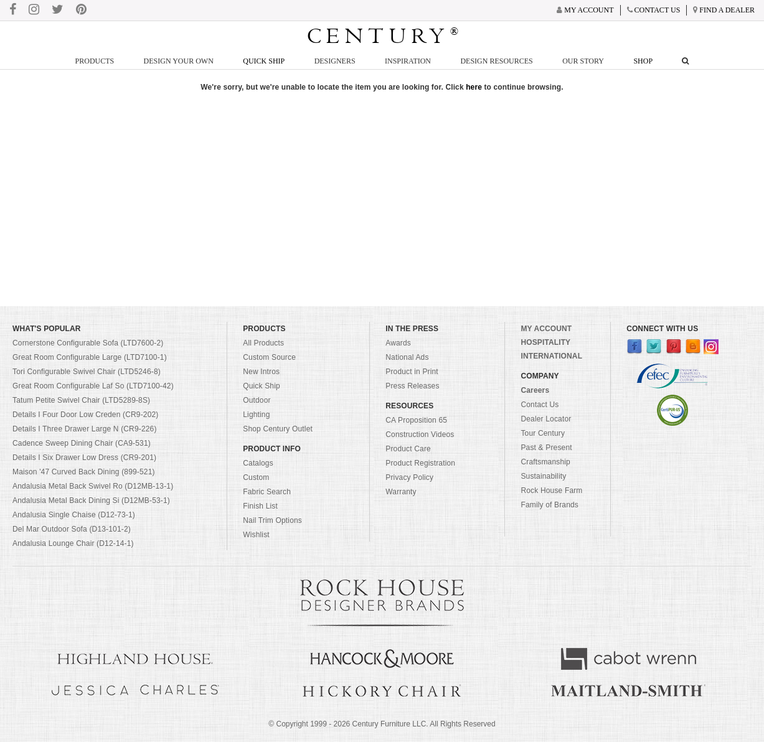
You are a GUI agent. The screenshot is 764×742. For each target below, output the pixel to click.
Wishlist (256, 534)
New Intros (261, 371)
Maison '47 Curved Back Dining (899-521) (83, 471)
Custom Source (269, 357)
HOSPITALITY (545, 342)
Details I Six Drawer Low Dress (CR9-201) (84, 457)
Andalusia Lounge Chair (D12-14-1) (73, 543)
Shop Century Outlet (278, 429)
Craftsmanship (545, 462)
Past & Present (546, 447)
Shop (643, 61)
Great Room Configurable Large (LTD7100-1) (89, 357)
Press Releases (412, 386)
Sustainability (543, 476)
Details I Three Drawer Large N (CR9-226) (84, 429)
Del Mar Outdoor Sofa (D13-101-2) (71, 529)
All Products (263, 343)
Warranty (401, 491)
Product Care (408, 448)
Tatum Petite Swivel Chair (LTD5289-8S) (81, 400)
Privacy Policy (409, 477)
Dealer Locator (546, 419)
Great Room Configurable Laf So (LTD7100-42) (93, 386)
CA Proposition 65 (416, 420)
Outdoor (256, 400)
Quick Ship (264, 61)
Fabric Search (267, 491)
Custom (256, 477)
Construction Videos (419, 434)
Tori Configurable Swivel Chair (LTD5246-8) (86, 371)
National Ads (406, 357)
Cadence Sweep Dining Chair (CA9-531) (81, 443)
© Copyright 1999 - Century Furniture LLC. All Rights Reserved (381, 724)
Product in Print (411, 371)
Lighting (256, 414)
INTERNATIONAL (551, 356)
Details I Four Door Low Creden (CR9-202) (85, 414)
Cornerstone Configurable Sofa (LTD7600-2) (87, 343)
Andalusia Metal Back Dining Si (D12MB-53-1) (91, 500)
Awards (398, 343)
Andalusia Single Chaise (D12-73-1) (73, 514)
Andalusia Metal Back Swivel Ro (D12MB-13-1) (92, 486)
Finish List (260, 506)
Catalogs (258, 463)
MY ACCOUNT (546, 328)
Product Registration (420, 463)
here (474, 87)
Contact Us (540, 404)
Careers (535, 390)
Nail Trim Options (272, 520)
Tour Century (543, 433)
